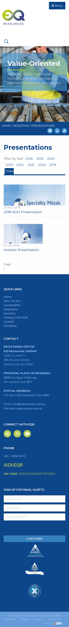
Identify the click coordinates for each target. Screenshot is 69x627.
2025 (40, 158)
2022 (20, 165)
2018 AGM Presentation (23, 212)
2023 (9, 165)
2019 (52, 165)
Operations (11, 309)
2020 (42, 165)
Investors (10, 313)
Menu (57, 5)
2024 (51, 158)
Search (38, 619)
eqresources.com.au (29, 408)
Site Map (10, 619)
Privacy (25, 619)
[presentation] (26, 528)
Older (10, 171)
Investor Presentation (21, 250)
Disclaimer (10, 326)
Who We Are (12, 301)
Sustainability (12, 305)
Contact (9, 321)
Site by (52, 623)
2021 (31, 165)
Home (8, 297)
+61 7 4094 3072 (15, 456)
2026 (29, 158)
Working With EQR (16, 317)
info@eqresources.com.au (29, 404)
